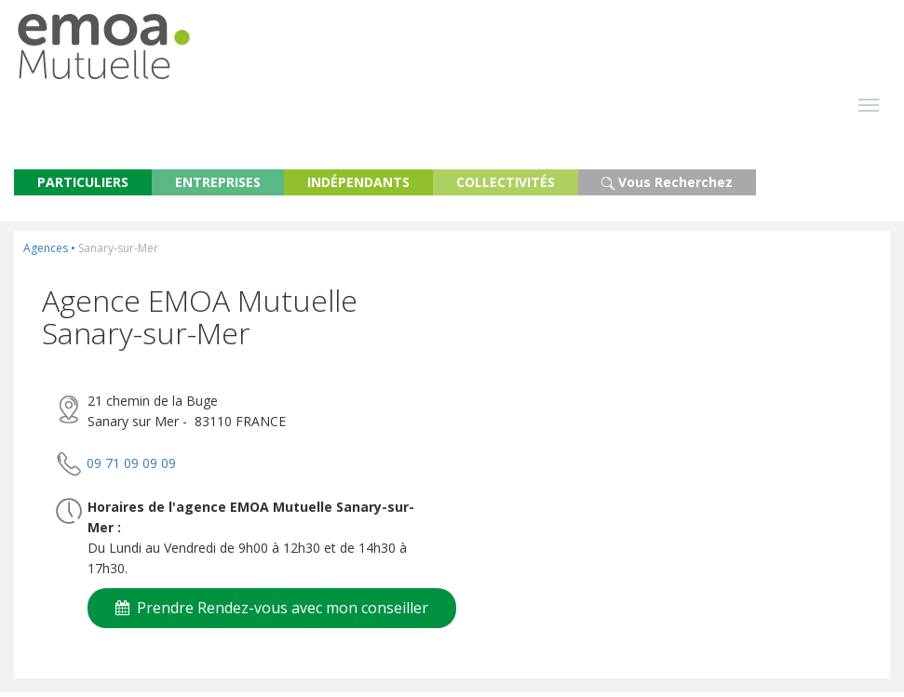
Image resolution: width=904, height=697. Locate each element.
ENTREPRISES (218, 186)
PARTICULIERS (82, 186)
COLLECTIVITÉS (505, 186)
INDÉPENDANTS (358, 186)
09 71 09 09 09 (131, 467)
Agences (45, 253)
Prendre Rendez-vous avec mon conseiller (271, 612)
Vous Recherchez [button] (667, 186)
